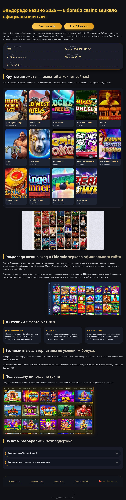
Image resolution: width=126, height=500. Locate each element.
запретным (59, 481)
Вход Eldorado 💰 (79, 26)
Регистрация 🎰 (47, 26)
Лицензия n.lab (81, 481)
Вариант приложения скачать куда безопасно (29, 462)
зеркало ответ (37, 481)
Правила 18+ (15, 481)
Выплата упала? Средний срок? (22, 453)
